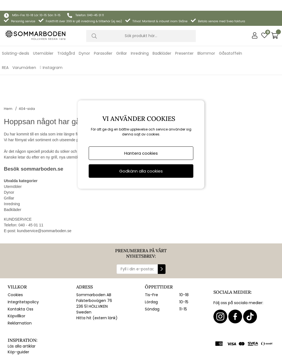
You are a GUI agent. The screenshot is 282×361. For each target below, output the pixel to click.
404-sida (27, 75)
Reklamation (20, 289)
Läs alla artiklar (22, 312)
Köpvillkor (16, 282)
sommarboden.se (42, 135)
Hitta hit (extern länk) (97, 284)
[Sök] (141, 25)
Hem (8, 75)
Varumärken (24, 57)
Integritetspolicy (23, 268)
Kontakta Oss (20, 275)
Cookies (15, 261)
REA (5, 57)
